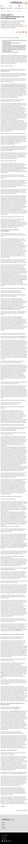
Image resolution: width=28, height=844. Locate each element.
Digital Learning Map (19, 8)
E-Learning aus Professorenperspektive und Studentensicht (14, 45)
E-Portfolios (11, 170)
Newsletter (4, 828)
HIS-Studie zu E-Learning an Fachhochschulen (12, 85)
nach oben (3, 806)
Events (13, 11)
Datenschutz (4, 839)
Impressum (4, 837)
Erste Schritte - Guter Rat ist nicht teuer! (10, 52)
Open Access (14, 544)
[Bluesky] (6, 841)
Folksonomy (18, 629)
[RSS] (9, 841)
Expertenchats (18, 11)
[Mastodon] (4, 841)
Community (8, 11)
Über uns (3, 824)
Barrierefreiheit (5, 835)
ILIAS (25, 673)
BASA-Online (22, 279)
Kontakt (3, 822)
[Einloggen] (10, 5)
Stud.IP (3, 674)
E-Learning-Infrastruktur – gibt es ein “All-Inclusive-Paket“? (14, 48)
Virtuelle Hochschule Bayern (6, 307)
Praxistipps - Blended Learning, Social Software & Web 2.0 (14, 46)
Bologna (12, 97)
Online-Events (9, 8)
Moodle (22, 651)
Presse (3, 826)
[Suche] (1, 5)
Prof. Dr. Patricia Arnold (22, 56)
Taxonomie (5, 630)
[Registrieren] (19, 5)
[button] (2, 8)
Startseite (3, 11)
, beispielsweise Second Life (9, 569)
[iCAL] (10, 841)
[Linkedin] (2, 841)
